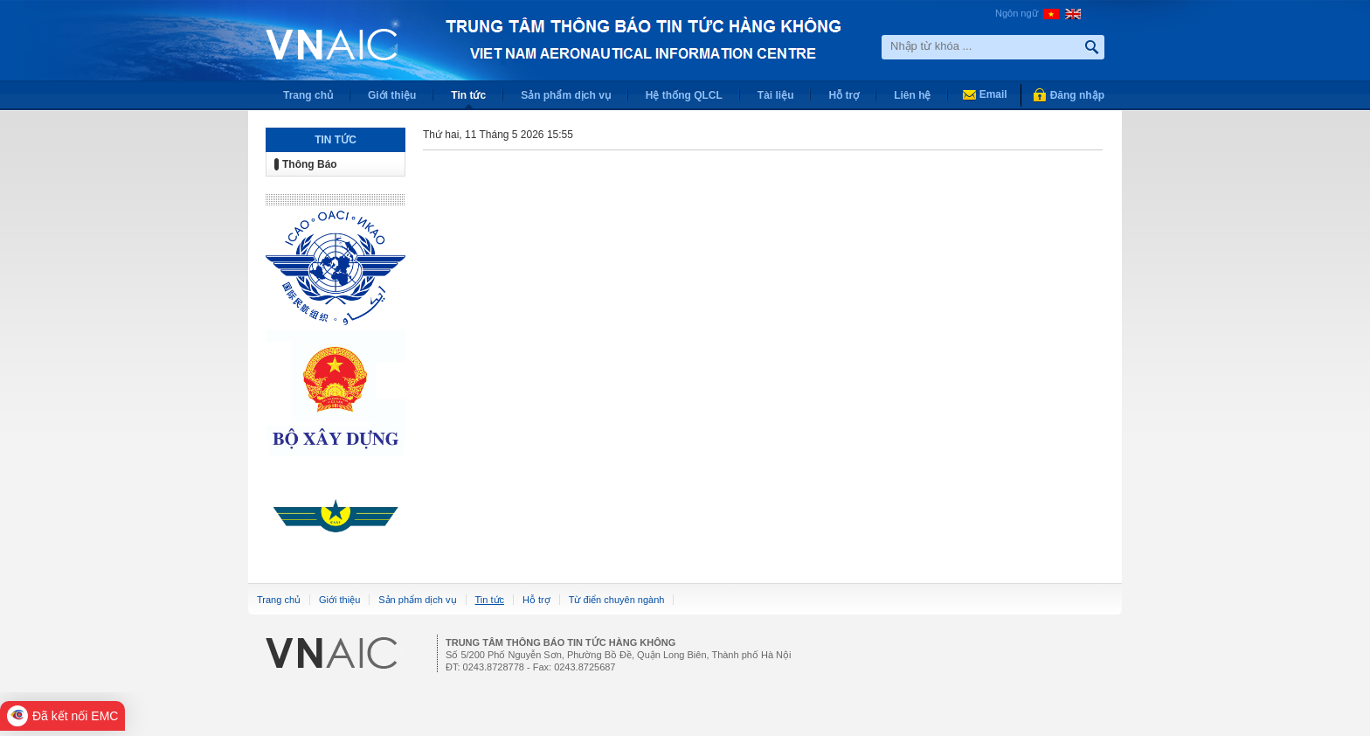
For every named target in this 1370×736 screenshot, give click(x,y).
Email (993, 94)
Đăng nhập (1077, 95)
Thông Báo (309, 164)
